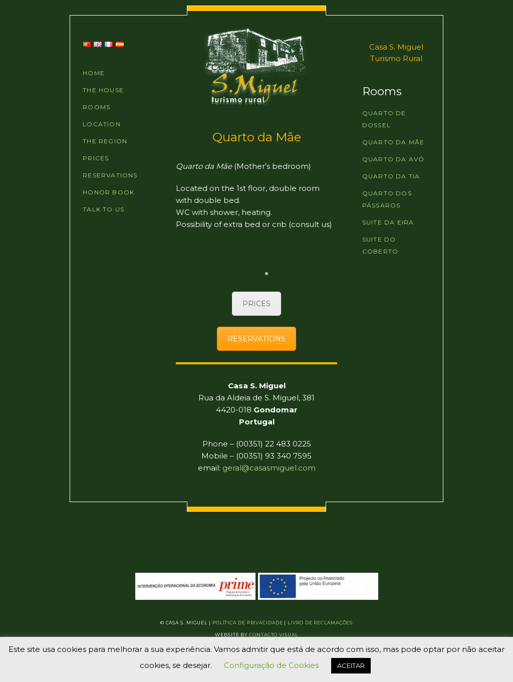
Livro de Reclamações (320, 622)
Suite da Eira (388, 222)
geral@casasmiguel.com (269, 468)
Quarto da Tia (391, 176)
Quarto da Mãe (393, 142)
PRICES (96, 158)
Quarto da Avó (393, 159)
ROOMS (96, 107)
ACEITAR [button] (351, 665)
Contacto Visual (273, 634)
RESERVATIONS (110, 175)
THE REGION (105, 141)
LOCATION (102, 124)
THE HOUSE (103, 90)
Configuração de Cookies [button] (271, 665)
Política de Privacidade (247, 622)
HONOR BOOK (108, 192)
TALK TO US (103, 209)
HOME (94, 73)
